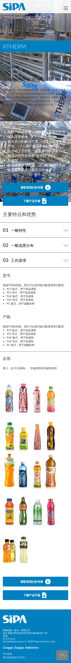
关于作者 (7, 653)
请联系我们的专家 (35, 187)
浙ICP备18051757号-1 (14, 657)
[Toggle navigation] (64, 8)
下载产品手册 (35, 201)
